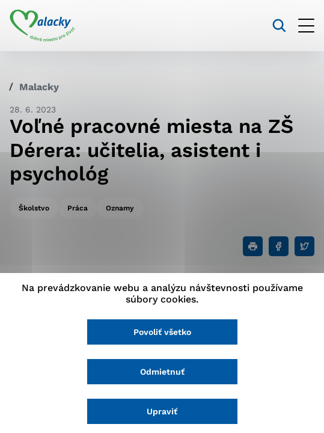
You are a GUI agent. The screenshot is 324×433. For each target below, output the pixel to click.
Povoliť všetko (162, 332)
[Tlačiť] (253, 246)
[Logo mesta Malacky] (42, 26)
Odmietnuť (162, 371)
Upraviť (162, 411)
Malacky (39, 87)
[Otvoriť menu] (306, 25)
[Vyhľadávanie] (279, 25)
